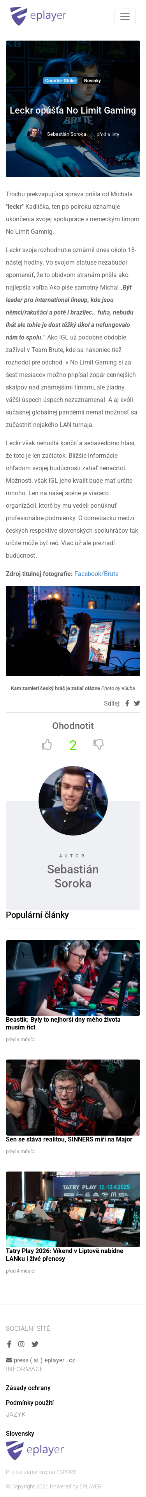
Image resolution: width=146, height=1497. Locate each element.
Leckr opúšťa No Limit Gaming (73, 110)
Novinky (92, 81)
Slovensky (20, 1433)
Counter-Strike (60, 81)
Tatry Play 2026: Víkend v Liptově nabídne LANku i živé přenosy (64, 1254)
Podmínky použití (30, 1402)
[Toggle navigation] (125, 16)
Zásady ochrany (28, 1388)
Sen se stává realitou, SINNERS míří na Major (69, 1139)
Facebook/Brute (96, 574)
